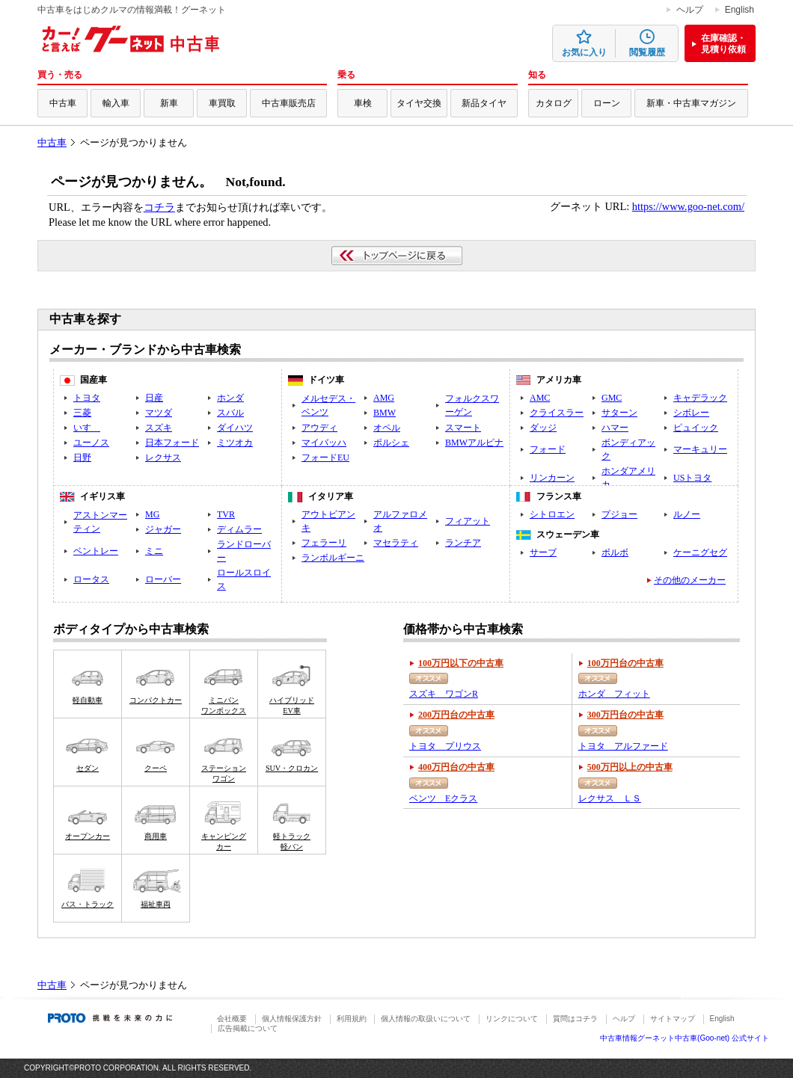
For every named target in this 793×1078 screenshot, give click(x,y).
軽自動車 (87, 700)
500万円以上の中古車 (630, 767)
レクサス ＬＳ (609, 798)
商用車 (155, 836)
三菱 (82, 412)
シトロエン (552, 514)
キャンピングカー (223, 841)
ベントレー (95, 551)
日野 (82, 457)
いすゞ (86, 427)
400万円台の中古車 (456, 767)
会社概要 (232, 1018)
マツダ (158, 412)
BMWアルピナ (474, 442)
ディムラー (239, 529)
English (739, 9)
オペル (386, 427)
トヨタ (86, 397)
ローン (606, 103)
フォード (548, 449)
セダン (87, 768)
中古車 (62, 103)
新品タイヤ (484, 103)
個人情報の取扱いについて (426, 1018)
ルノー (686, 514)
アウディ (319, 427)
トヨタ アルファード (623, 746)
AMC (540, 397)
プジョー (619, 514)
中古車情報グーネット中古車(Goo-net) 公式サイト (684, 1038)
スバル (230, 412)
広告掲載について (248, 1028)
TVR (226, 514)
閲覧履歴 (647, 52)
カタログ (554, 103)
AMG (383, 397)
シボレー (691, 412)
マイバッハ (323, 442)
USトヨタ (692, 477)
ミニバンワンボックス (223, 705)
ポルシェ (391, 442)
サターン (619, 412)
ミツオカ (235, 442)
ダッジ (543, 427)
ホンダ (230, 397)
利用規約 (352, 1018)
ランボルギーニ (332, 557)
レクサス (163, 457)
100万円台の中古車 (625, 663)
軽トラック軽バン (291, 841)
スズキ (158, 427)
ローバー (163, 579)
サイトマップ (672, 1018)
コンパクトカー (155, 700)
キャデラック (700, 397)
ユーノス (91, 442)
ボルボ (614, 552)
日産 (154, 397)
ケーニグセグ (700, 552)
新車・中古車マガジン (691, 103)
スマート (463, 427)
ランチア (463, 543)
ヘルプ (689, 9)
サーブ (543, 552)
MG (152, 514)
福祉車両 (156, 904)
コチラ (159, 207)
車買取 (222, 103)
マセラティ (395, 543)
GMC (611, 397)
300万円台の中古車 (625, 714)
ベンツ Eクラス (443, 798)
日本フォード (172, 442)
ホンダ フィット (614, 694)
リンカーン (552, 477)
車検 (363, 103)
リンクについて (512, 1018)
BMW (384, 412)
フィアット (467, 521)
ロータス (91, 579)
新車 (169, 103)
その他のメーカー (690, 580)
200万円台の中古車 (456, 714)
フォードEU (325, 457)
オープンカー (87, 836)
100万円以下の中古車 (460, 663)
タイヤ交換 (418, 103)
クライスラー (557, 412)
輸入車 (115, 103)
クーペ (155, 768)
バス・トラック (87, 904)
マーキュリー (700, 449)
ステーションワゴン (223, 773)
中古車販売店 (289, 103)
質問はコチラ (575, 1018)
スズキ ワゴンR (443, 694)
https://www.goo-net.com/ (688, 206)
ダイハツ (235, 427)
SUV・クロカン (292, 768)
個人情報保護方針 (292, 1018)
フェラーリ (323, 543)
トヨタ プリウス (445, 746)
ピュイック (695, 427)
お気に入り (584, 52)
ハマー (614, 427)
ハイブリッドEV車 (291, 705)
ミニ (154, 551)
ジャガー (163, 529)
